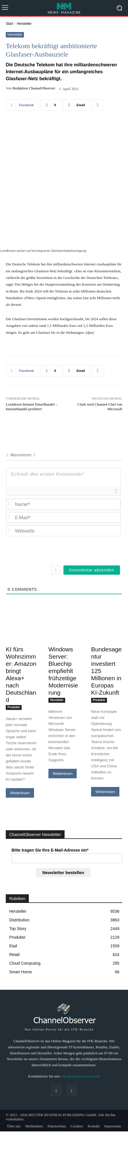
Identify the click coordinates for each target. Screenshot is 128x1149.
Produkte (13, 664)
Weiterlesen (20, 750)
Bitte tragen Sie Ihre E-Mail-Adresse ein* (50, 807)
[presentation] (81, 507)
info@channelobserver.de (81, 1033)
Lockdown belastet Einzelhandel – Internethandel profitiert (31, 363)
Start (9, 24)
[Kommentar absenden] (91, 527)
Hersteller (24, 24)
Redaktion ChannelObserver (34, 88)
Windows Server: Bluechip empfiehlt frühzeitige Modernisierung (63, 628)
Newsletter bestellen (63, 829)
